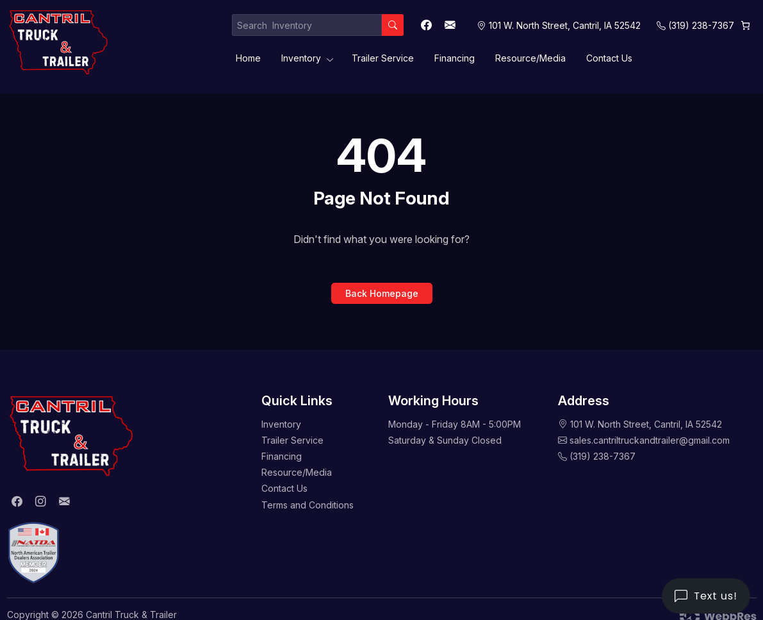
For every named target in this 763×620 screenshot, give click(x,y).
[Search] (393, 25)
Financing (454, 58)
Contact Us (609, 58)
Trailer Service (383, 58)
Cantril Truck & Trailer (131, 614)
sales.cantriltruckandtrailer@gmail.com (650, 440)
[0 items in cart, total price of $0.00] (745, 25)
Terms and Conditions (307, 504)
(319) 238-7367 (701, 25)
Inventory (301, 58)
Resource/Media (530, 58)
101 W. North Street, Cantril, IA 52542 (646, 424)
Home (248, 58)
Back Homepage (381, 293)
